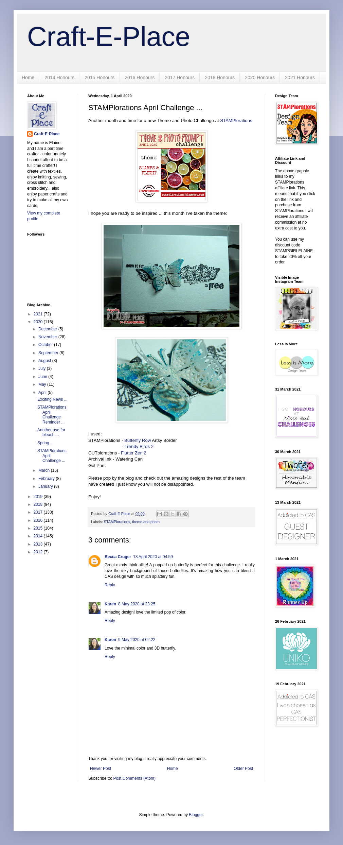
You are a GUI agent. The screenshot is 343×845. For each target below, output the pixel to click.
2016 (39, 520)
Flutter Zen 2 (133, 452)
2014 (39, 536)
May (42, 384)
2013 (39, 544)
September (48, 352)
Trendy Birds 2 (139, 446)
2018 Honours (220, 77)
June (43, 376)
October (46, 344)
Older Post (243, 768)
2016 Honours (140, 77)
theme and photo (146, 522)
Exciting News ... (52, 399)
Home (28, 77)
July (42, 368)
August (45, 360)
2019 (39, 496)
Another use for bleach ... (51, 432)
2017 (39, 512)
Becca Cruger (118, 556)
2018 (39, 504)
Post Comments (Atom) (134, 778)
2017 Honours (180, 77)
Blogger (196, 814)
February (47, 478)
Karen (110, 604)
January (46, 486)
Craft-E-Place (108, 36)
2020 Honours (260, 77)
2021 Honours (300, 77)
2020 (39, 322)
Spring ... (45, 443)
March (44, 470)
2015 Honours (99, 77)
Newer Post (100, 768)
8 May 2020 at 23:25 (136, 604)
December (48, 329)
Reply (110, 585)
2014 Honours (59, 77)
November (48, 336)
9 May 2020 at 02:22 (136, 639)
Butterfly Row (137, 440)
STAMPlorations (235, 120)
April (43, 392)
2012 (39, 552)
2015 (39, 528)
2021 (39, 314)
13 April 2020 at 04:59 (153, 556)
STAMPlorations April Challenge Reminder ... (52, 414)
